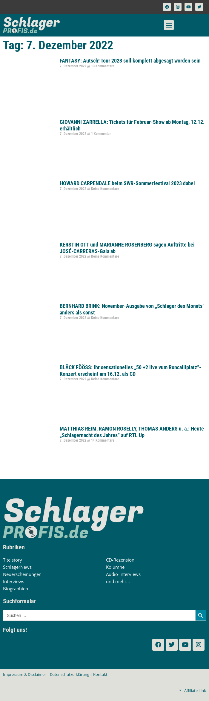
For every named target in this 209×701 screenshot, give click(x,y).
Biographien (15, 588)
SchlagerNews (17, 567)
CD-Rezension (120, 560)
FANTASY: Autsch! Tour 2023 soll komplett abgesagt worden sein (130, 60)
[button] (169, 25)
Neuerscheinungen (22, 574)
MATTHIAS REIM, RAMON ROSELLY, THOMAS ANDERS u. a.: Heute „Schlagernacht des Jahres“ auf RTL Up (132, 431)
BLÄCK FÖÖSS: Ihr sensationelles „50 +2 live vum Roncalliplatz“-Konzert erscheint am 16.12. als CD (130, 370)
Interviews (13, 581)
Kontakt (100, 674)
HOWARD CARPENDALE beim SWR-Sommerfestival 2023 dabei (127, 183)
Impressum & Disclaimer (24, 674)
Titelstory (12, 560)
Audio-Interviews (123, 574)
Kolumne (115, 567)
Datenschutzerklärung (69, 674)
